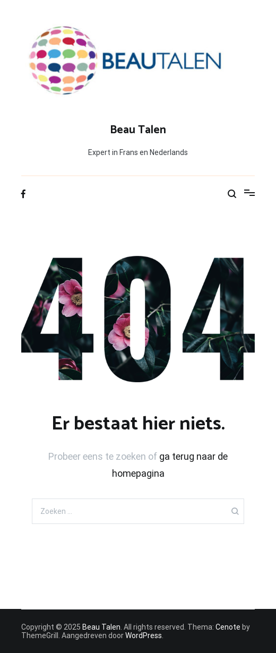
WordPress (143, 635)
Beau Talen (138, 130)
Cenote (227, 627)
